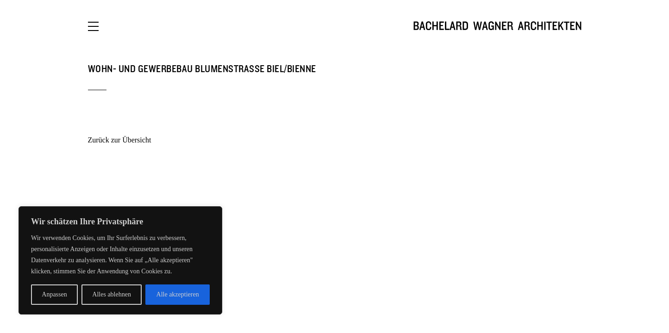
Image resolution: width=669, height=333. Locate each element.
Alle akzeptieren (177, 294)
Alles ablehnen (111, 294)
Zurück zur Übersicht (119, 140)
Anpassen (54, 294)
